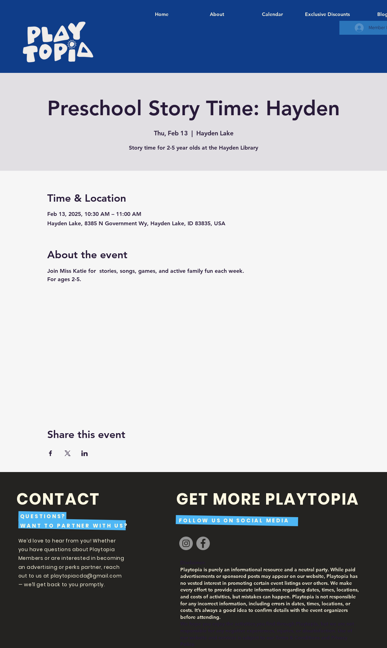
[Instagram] (186, 543)
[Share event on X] (67, 453)
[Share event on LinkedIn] (84, 453)
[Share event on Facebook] (50, 453)
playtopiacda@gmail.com (86, 575)
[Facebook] (203, 543)
